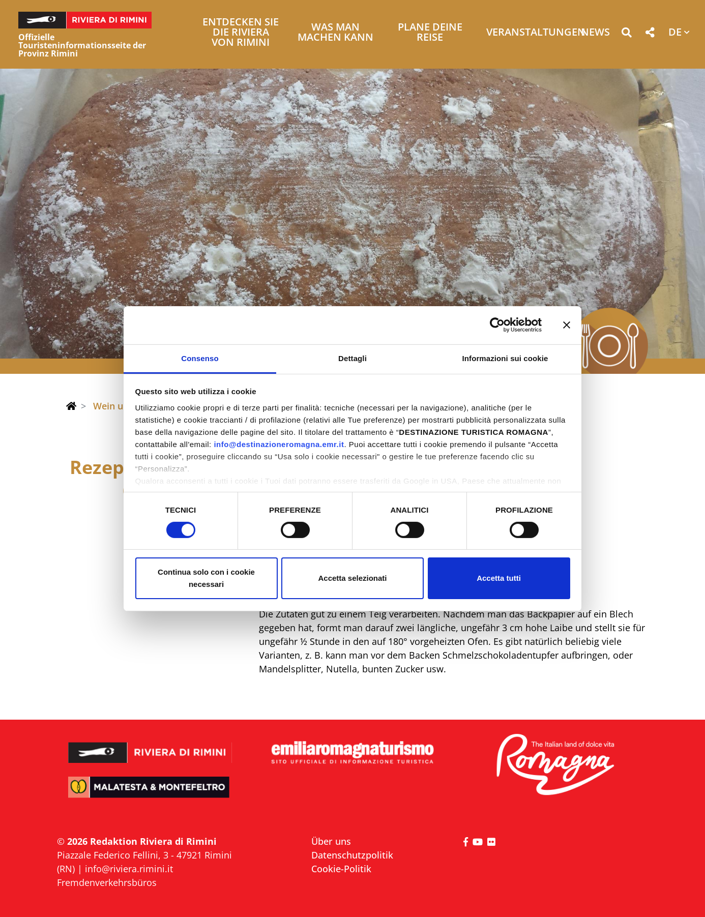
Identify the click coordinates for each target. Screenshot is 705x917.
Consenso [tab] (199, 357)
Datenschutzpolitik (352, 855)
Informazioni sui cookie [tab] (505, 357)
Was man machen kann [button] (335, 33)
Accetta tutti (499, 578)
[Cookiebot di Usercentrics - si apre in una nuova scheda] (497, 325)
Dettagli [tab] (352, 357)
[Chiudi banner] (566, 325)
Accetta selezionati (352, 578)
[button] (626, 34)
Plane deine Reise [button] (430, 33)
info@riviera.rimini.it (129, 869)
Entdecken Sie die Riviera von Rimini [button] (240, 33)
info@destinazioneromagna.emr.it (279, 443)
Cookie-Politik (341, 869)
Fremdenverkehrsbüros (107, 882)
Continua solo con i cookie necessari (206, 578)
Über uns (331, 841)
